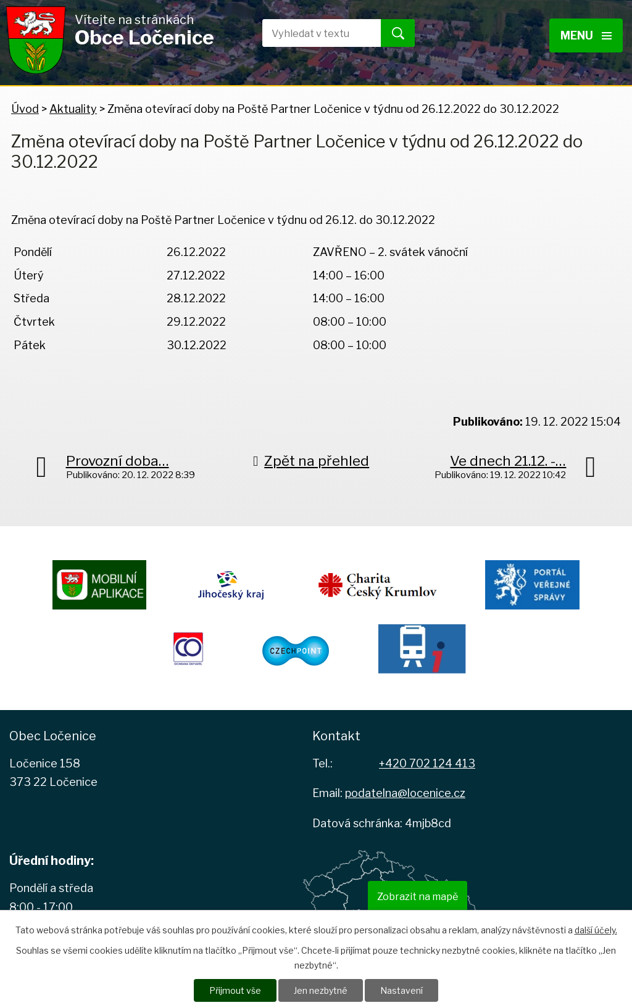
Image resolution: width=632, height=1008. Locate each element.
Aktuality (73, 108)
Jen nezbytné (320, 990)
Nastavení (401, 990)
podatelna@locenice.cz (405, 793)
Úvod (25, 108)
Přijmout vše (235, 990)
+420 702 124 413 (427, 763)
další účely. (596, 930)
